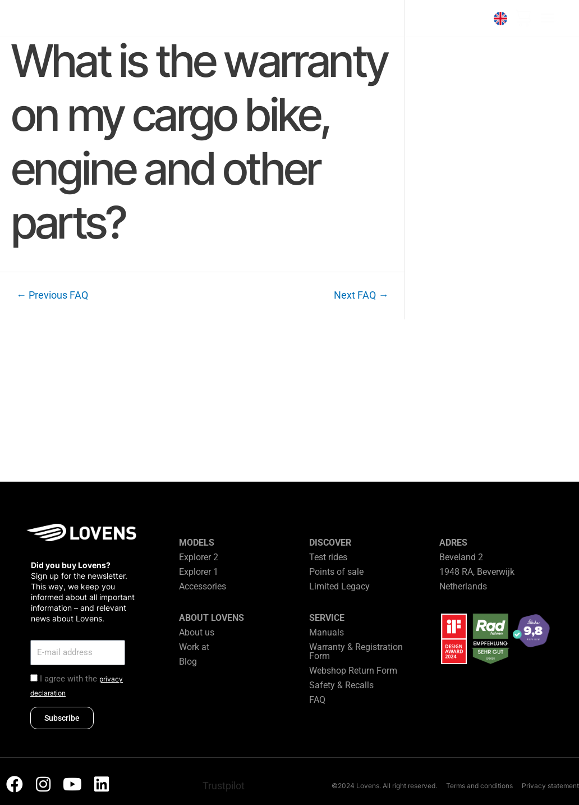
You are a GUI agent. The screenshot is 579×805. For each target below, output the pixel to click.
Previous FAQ (52, 295)
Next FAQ (361, 295)
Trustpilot (224, 786)
